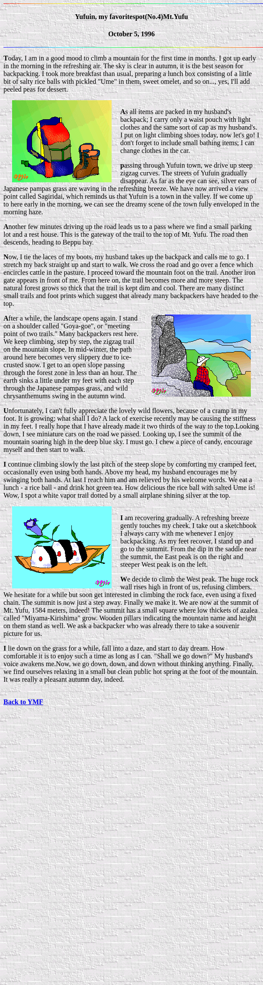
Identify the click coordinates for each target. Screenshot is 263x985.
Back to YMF (23, 701)
